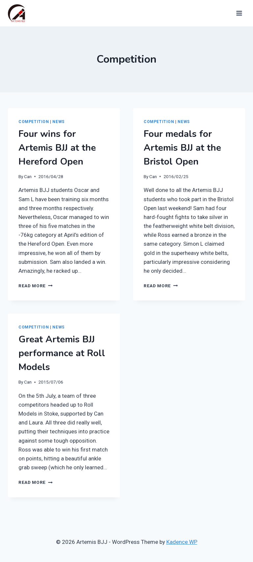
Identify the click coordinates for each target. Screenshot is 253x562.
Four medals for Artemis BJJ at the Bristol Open (182, 148)
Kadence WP (181, 542)
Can (28, 176)
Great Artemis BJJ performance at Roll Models (61, 353)
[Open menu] (238, 13)
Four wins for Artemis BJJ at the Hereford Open (57, 148)
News (58, 121)
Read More (35, 285)
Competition (33, 121)
